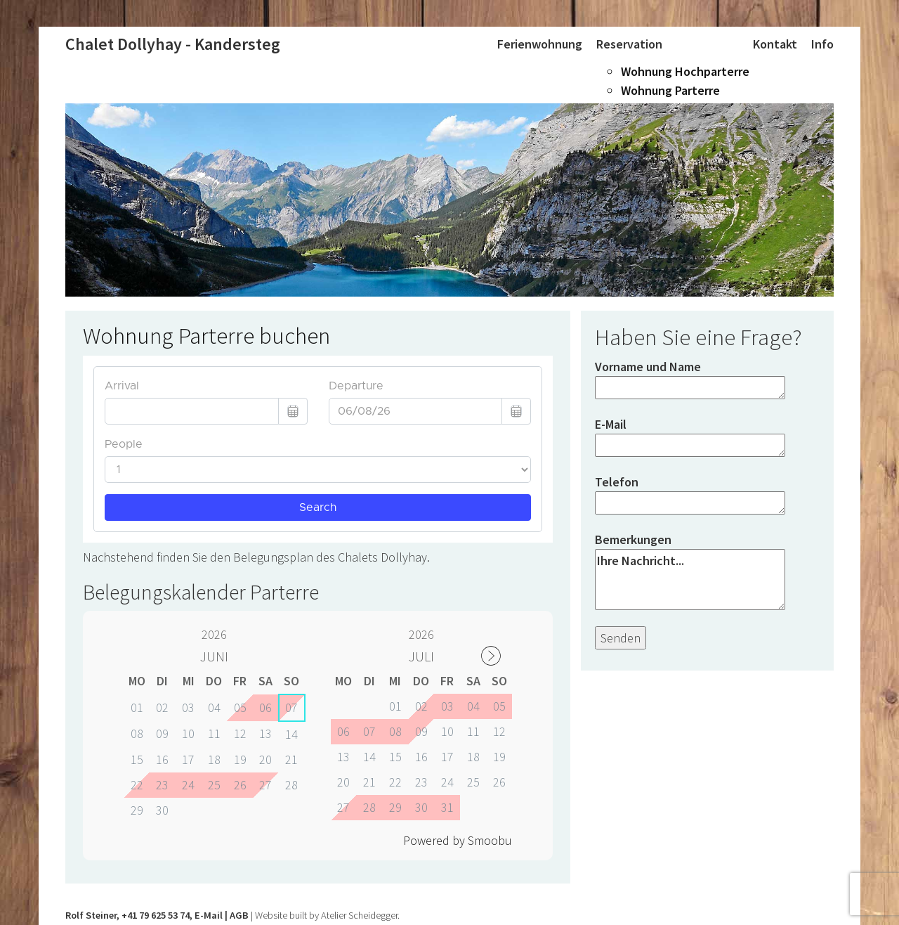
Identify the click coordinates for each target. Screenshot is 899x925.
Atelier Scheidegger (359, 915)
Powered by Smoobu (457, 840)
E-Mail (690, 438)
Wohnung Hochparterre (685, 71)
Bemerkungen (690, 572)
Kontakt (775, 44)
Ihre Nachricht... (690, 579)
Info (822, 44)
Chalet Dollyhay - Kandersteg (172, 44)
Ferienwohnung (539, 44)
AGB (239, 915)
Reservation (629, 44)
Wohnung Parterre (670, 90)
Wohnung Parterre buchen (206, 335)
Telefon (690, 496)
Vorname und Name (690, 380)
